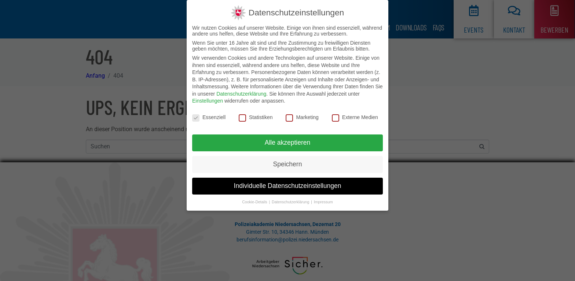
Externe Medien (355, 117)
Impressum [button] (323, 202)
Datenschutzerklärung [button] (291, 202)
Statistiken (256, 117)
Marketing (302, 117)
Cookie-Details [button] (255, 202)
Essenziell (209, 117)
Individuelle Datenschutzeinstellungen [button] (287, 185)
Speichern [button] (287, 164)
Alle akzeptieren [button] (288, 142)
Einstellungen (207, 101)
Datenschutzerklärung (241, 94)
